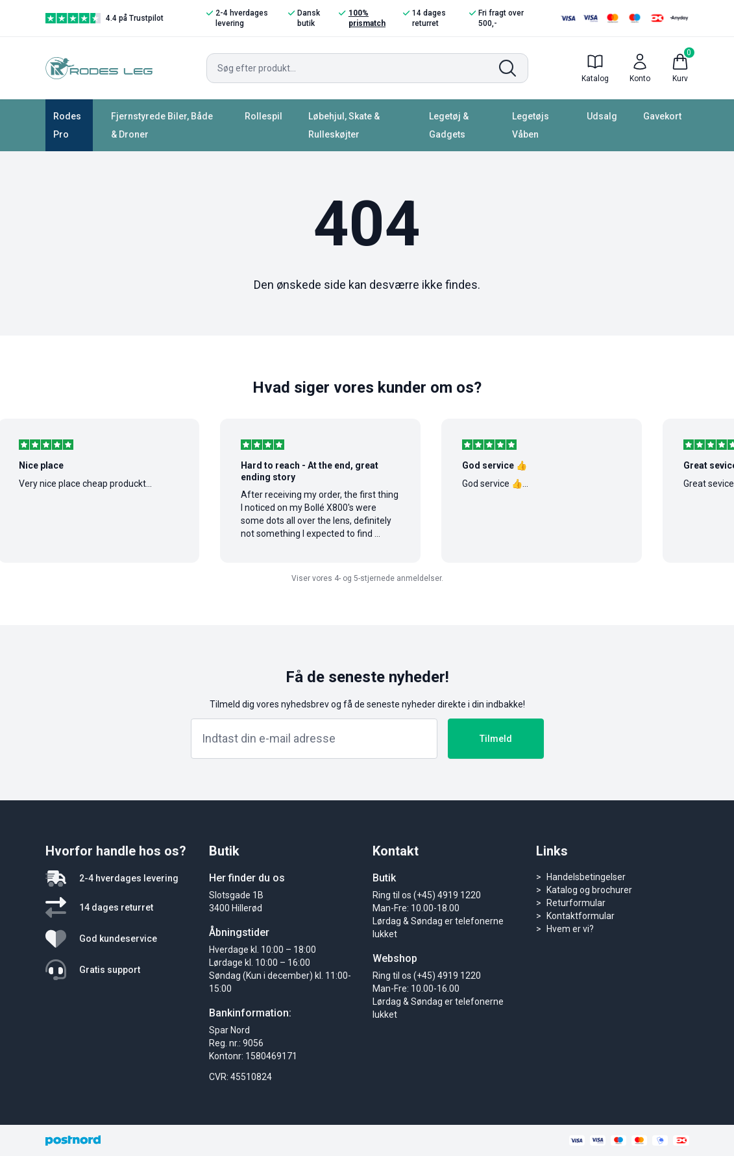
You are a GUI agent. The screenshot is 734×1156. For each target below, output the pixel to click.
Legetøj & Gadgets (449, 125)
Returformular (576, 903)
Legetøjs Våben (530, 125)
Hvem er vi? (570, 929)
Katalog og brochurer (589, 890)
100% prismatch (362, 18)
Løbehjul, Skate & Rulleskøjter (344, 125)
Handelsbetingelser (586, 877)
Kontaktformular (580, 916)
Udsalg (602, 116)
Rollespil (263, 116)
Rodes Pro (67, 125)
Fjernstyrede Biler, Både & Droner (162, 125)
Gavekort (662, 116)
